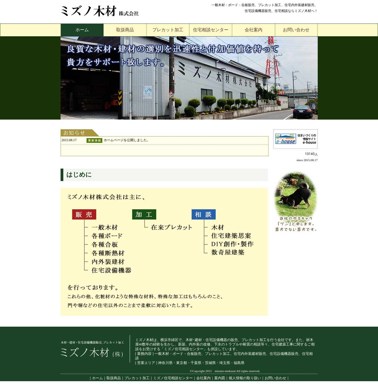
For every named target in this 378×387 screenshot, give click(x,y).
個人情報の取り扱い (245, 378)
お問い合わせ (296, 29)
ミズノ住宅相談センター (173, 378)
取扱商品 (125, 29)
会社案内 (253, 29)
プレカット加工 (167, 29)
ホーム (82, 29)
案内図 (219, 378)
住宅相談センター (210, 29)
